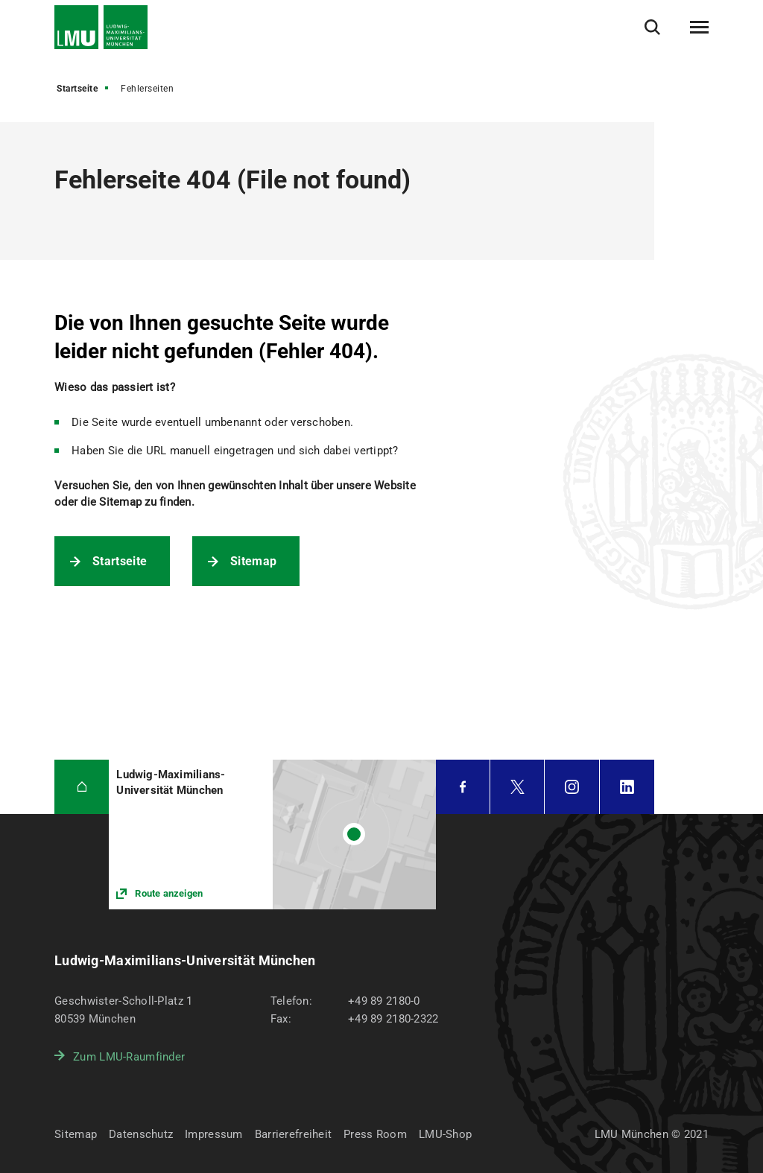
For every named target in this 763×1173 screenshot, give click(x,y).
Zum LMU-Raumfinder (129, 1057)
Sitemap (253, 561)
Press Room (375, 1134)
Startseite (77, 88)
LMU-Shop (445, 1134)
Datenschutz (141, 1134)
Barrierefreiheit (293, 1134)
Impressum (214, 1134)
